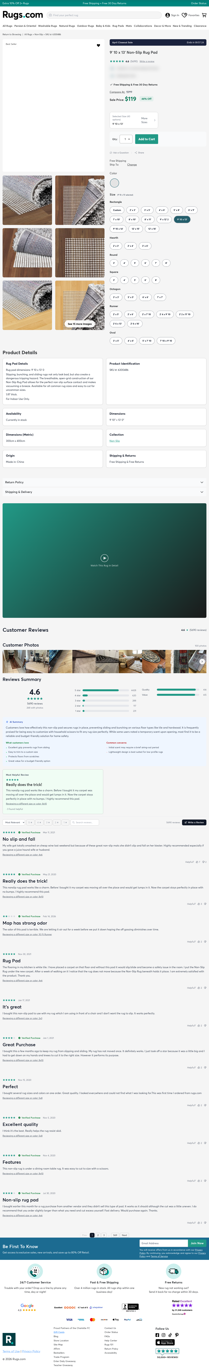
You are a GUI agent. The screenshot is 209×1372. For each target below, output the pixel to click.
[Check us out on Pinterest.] (177, 1335)
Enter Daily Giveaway (65, 1361)
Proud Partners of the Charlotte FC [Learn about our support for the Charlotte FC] (72, 1328)
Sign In (172, 15)
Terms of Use (11, 1351)
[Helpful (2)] (200, 941)
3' (114, 263)
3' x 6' (145, 245)
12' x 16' (152, 228)
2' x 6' (130, 314)
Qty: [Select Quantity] (115, 139)
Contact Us (110, 1328)
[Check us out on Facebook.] (157, 1335)
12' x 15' (136, 228)
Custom (117, 210)
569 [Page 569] (115, 1235)
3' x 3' (116, 297)
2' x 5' (116, 314)
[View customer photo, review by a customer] (60, 661)
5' (135, 263)
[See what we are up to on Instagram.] (163, 1335)
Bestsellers (59, 1352)
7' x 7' (160, 297)
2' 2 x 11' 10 (184, 314)
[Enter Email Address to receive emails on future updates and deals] (164, 1243)
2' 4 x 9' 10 (165, 314)
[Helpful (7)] (198, 862)
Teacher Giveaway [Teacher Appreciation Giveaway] (63, 1365)
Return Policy (111, 1348)
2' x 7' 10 (146, 314)
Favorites (190, 15)
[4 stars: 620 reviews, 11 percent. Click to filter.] (104, 695)
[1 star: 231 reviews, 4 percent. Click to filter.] (104, 711)
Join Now (197, 1243)
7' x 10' (116, 219)
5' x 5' (131, 297)
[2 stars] (57, 822)
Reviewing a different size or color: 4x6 (22, 854)
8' (166, 263)
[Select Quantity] (126, 139)
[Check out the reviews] (168, 1353)
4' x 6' (162, 210)
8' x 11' (148, 219)
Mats (129, 25)
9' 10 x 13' (182, 219)
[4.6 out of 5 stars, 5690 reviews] (124, 61)
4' (124, 263)
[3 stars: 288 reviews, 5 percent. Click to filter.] (104, 700)
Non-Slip (39, 34)
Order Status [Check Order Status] (111, 1332)
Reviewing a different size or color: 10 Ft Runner (27, 934)
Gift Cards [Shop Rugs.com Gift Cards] (59, 1332)
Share (139, 152)
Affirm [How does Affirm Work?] (57, 1348)
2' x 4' (130, 245)
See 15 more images (80, 323)
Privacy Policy (31, 1351)
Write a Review (194, 822)
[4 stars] (39, 822)
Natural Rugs (67, 25)
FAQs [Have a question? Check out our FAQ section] (107, 1336)
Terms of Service (159, 1256)
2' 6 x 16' (135, 323)
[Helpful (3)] (200, 904)
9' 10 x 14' (118, 228)
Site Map (58, 1344)
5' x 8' (177, 210)
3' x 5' (147, 210)
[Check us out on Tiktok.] (170, 1335)
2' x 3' (133, 210)
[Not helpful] (205, 904)
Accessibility (110, 1352)
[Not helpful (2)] (204, 862)
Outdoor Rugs (85, 25)
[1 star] (65, 822)
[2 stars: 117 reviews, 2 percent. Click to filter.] (104, 706)
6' (145, 263)
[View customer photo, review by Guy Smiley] (14, 661)
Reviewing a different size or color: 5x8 (22, 1098)
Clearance (200, 25)
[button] (98, 45)
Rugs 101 (108, 1344)
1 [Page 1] (92, 1235)
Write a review (147, 61)
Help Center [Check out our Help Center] (110, 1340)
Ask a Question (119, 152)
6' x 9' (191, 210)
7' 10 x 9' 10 (166, 340)
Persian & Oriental (25, 25)
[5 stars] (30, 822)
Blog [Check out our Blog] (56, 1336)
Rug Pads (118, 25)
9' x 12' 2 (164, 219)
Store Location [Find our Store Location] (61, 1340)
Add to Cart (146, 139)
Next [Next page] (124, 1235)
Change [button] (132, 164)
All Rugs (7, 25)
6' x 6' (145, 297)
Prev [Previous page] (84, 1235)
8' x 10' (132, 219)
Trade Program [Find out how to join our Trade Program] (61, 1357)
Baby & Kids (103, 25)
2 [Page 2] (98, 1235)
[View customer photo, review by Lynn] (37, 661)
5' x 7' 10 (146, 340)
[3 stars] (48, 822)
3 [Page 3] (103, 1235)
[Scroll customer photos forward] (202, 661)
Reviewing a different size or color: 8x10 (26, 803)
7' (156, 263)
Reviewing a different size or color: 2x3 (22, 1018)
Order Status (198, 3)
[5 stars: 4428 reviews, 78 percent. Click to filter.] (104, 690)
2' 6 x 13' (117, 323)
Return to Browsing (12, 34)
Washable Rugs (47, 25)
